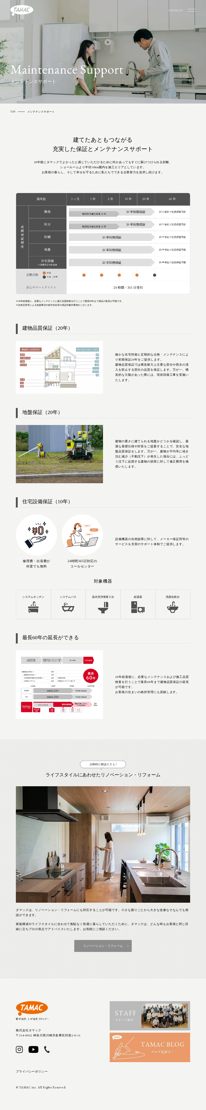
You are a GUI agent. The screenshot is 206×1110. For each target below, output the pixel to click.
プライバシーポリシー (32, 1071)
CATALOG (176, 10)
